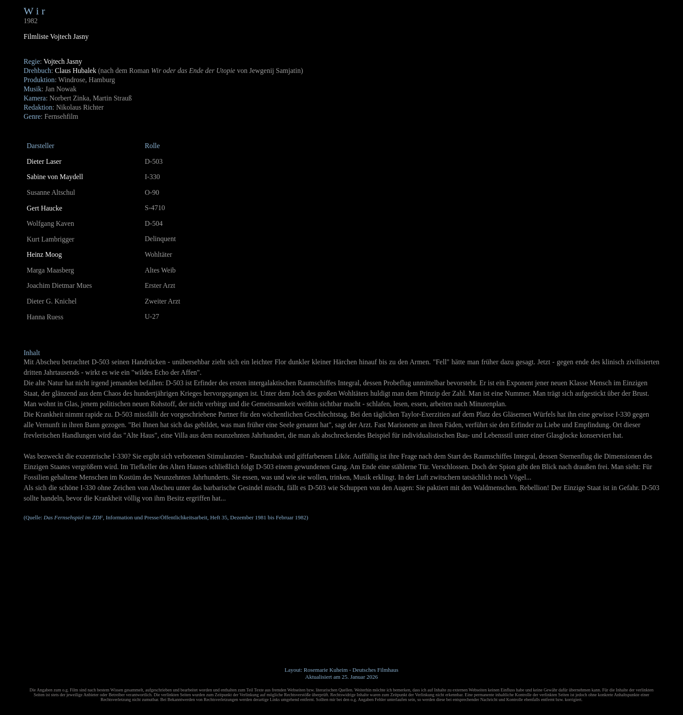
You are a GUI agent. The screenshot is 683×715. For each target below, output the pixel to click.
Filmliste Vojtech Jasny (56, 36)
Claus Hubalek (76, 70)
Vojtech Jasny (62, 61)
